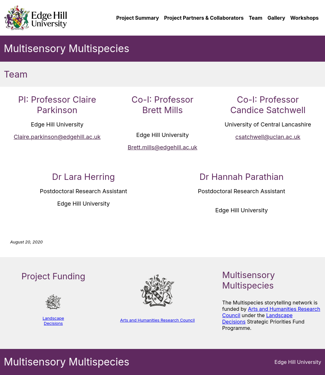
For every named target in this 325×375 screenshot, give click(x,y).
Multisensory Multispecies (66, 48)
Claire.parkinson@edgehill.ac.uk (57, 136)
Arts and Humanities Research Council (157, 320)
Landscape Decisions (53, 321)
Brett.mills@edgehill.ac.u (161, 147)
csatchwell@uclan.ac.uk (268, 136)
